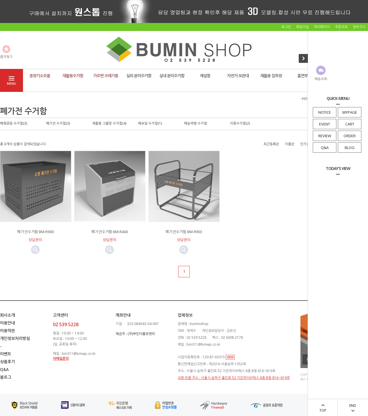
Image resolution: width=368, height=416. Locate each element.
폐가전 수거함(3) (58, 123)
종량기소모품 (39, 75)
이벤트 (5, 354)
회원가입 (302, 26)
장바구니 (359, 26)
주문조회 (341, 26)
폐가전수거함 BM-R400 (109, 231)
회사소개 (7, 315)
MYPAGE (349, 112)
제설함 (205, 75)
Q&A (325, 147)
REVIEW (324, 135)
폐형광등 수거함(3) (13, 123)
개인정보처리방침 (15, 338)
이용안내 (7, 323)
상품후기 (7, 361)
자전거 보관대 (238, 75)
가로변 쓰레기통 (105, 75)
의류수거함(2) (240, 123)
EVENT (324, 124)
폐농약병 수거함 (195, 123)
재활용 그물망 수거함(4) (109, 123)
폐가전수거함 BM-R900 (35, 231)
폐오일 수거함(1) (150, 123)
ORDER (350, 135)
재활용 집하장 (271, 75)
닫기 (362, 11)
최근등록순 (271, 144)
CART (349, 124)
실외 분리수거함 (138, 75)
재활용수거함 (72, 75)
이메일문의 (61, 358)
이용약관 (7, 330)
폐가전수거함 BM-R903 (184, 231)
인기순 (305, 144)
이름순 (289, 144)
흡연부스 (304, 75)
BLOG (349, 147)
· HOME (306, 98)
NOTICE (324, 112)
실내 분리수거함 (171, 75)
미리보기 (35, 249)
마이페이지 (322, 26)
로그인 (286, 26)
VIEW (230, 357)
